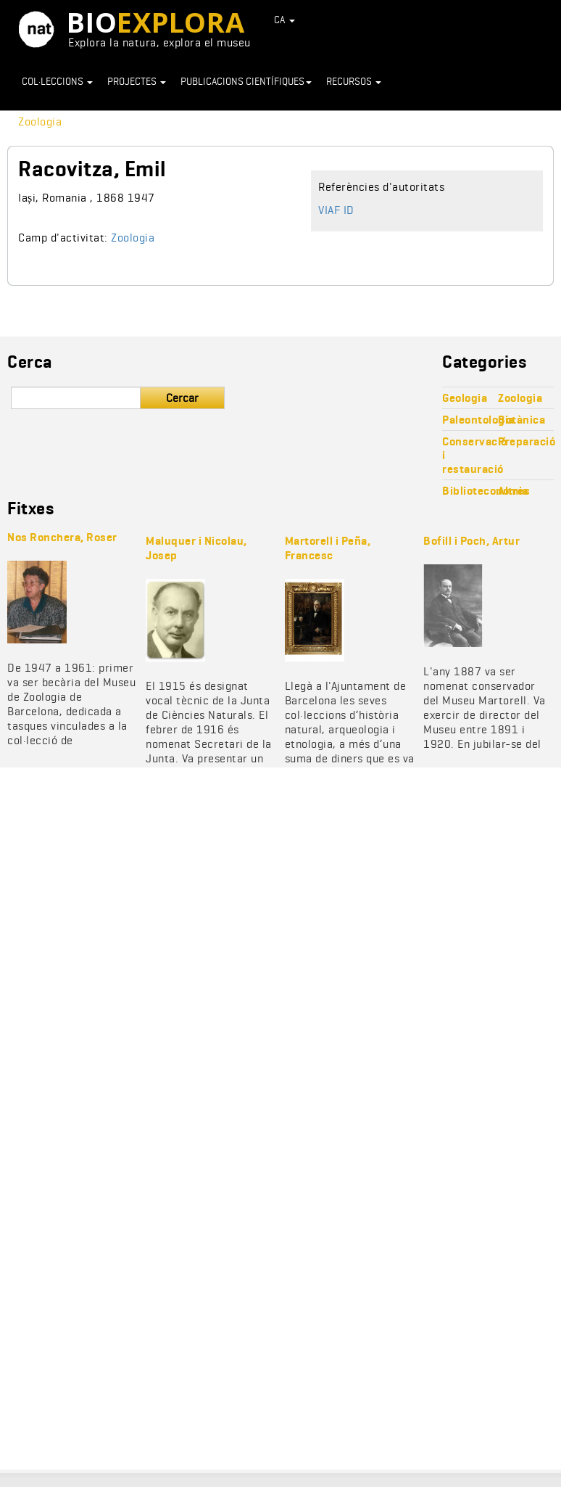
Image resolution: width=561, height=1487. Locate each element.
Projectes (136, 81)
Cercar (182, 398)
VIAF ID (336, 210)
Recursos (353, 81)
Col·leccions (57, 81)
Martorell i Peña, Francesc (328, 548)
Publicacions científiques (246, 81)
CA (285, 19)
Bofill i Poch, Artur (471, 541)
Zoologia (40, 121)
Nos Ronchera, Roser (62, 537)
